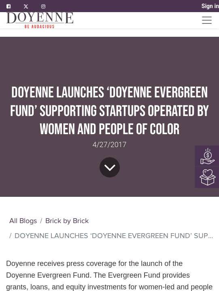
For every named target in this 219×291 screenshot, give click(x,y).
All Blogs (23, 221)
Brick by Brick (67, 221)
